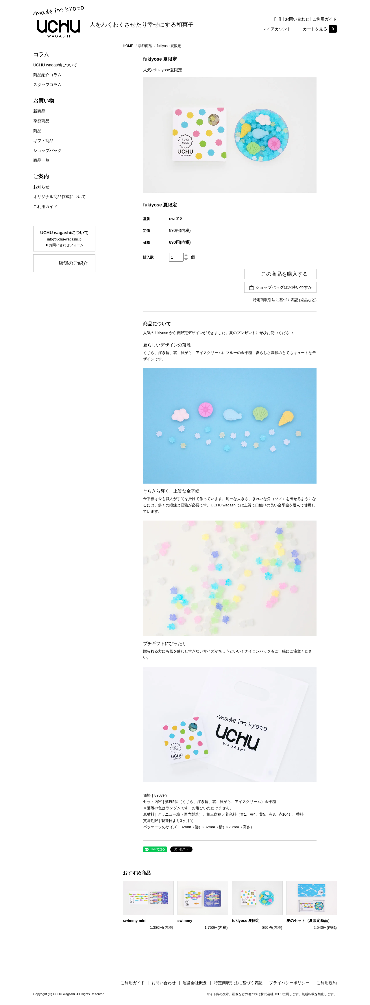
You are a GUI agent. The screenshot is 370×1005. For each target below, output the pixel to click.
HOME (128, 46)
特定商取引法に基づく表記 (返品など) (285, 300)
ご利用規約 (327, 982)
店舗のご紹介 (73, 263)
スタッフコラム (47, 84)
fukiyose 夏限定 (245, 920)
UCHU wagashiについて (55, 65)
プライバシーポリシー (291, 982)
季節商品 (41, 121)
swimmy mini (135, 920)
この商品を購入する (280, 274)
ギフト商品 (43, 140)
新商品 (39, 111)
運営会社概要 (197, 982)
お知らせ (41, 186)
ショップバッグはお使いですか (280, 287)
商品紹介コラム (47, 74)
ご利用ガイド (324, 19)
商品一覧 (41, 160)
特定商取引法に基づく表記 (240, 982)
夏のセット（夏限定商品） (309, 920)
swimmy (184, 920)
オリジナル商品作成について (59, 196)
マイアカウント (277, 29)
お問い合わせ (297, 19)
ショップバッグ (47, 150)
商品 (37, 130)
